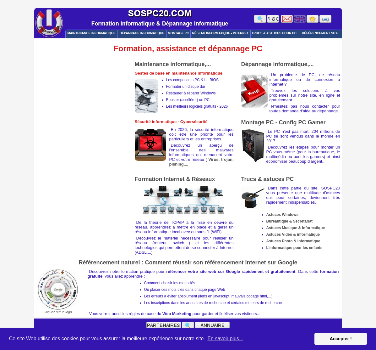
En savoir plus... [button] (225, 338)
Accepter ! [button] (340, 338)
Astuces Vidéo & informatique (293, 234)
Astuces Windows (282, 214)
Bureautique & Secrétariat (289, 221)
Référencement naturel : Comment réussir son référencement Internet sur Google (188, 262)
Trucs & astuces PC (267, 179)
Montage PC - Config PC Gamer (283, 122)
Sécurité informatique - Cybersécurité (171, 121)
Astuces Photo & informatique (293, 241)
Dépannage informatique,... (277, 64)
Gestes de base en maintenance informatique (179, 73)
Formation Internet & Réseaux (175, 179)
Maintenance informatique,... (173, 64)
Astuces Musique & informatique (295, 228)
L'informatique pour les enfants (294, 248)
